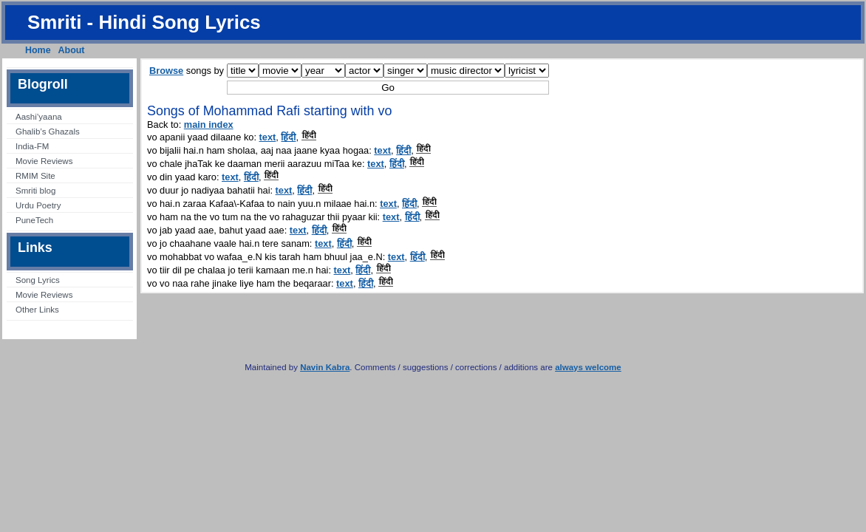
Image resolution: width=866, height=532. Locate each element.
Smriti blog (35, 190)
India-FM (32, 146)
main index (208, 124)
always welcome (588, 367)
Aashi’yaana (39, 116)
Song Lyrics (38, 280)
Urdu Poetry (38, 205)
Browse (166, 70)
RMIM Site (35, 175)
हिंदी (288, 137)
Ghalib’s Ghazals (48, 131)
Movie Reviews (44, 161)
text (267, 137)
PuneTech (34, 220)
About (71, 50)
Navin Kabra (325, 367)
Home (38, 50)
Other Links (37, 309)
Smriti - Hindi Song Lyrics (144, 22)
